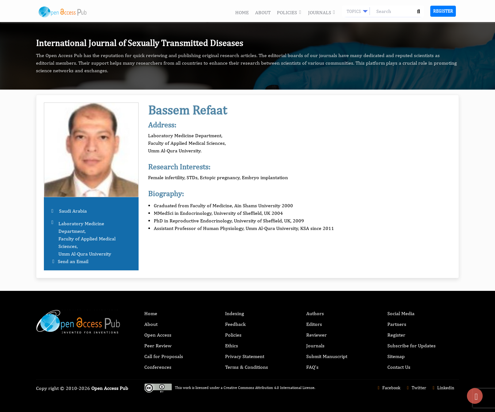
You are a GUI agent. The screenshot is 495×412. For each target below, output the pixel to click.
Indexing (234, 313)
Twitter (415, 387)
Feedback (235, 324)
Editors (314, 324)
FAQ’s (312, 367)
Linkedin (443, 387)
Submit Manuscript (326, 356)
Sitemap (396, 356)
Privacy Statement (244, 356)
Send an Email (73, 261)
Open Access (157, 335)
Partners (396, 324)
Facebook (388, 387)
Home (242, 12)
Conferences (157, 367)
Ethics (231, 346)
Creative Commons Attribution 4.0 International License (269, 388)
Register (443, 11)
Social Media (400, 313)
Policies (289, 12)
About (263, 12)
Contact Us (398, 367)
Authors (315, 313)
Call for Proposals (163, 356)
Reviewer (316, 335)
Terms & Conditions (246, 367)
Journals (322, 12)
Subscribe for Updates (411, 346)
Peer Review (157, 346)
